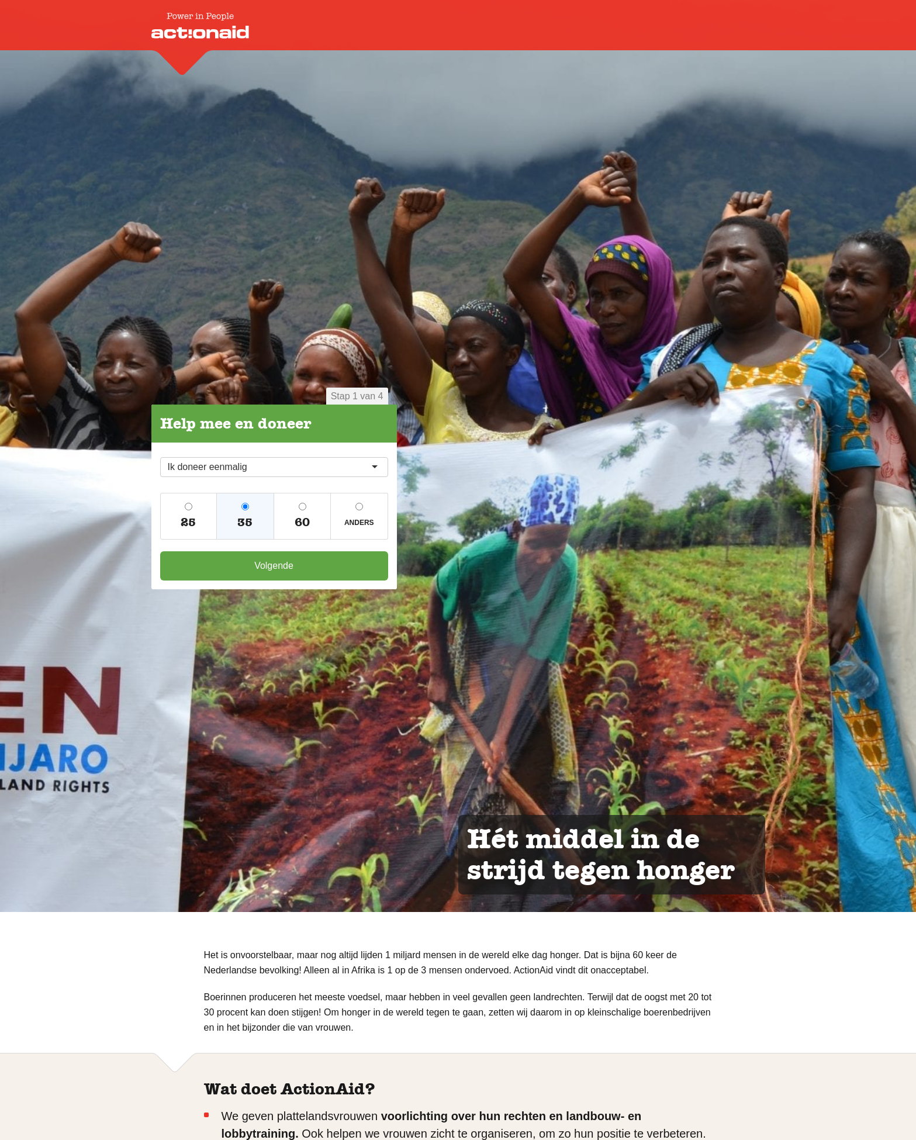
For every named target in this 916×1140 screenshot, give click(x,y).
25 (188, 522)
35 (245, 522)
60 (302, 522)
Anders (359, 523)
